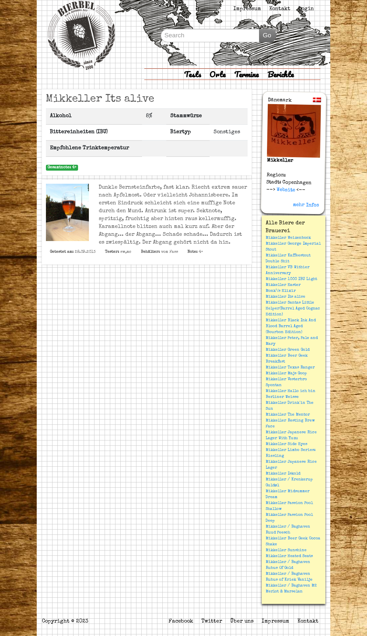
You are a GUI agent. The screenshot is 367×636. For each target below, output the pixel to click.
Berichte (280, 74)
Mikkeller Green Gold (288, 350)
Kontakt (279, 9)
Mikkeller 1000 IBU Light (291, 279)
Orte (218, 74)
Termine (246, 74)
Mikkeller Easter (283, 285)
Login (306, 9)
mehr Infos (306, 205)
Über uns (242, 621)
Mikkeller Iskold (283, 474)
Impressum (247, 9)
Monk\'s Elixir (281, 291)
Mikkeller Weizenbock (288, 238)
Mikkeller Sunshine (286, 550)
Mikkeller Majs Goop (286, 374)
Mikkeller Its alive (285, 297)
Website (285, 190)
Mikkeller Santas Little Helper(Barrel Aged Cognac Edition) (293, 309)
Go (267, 35)
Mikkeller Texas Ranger (290, 368)
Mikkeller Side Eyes (286, 444)
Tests (192, 74)
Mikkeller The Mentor (288, 415)
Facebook (181, 621)
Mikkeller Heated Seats (289, 556)
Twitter (211, 621)
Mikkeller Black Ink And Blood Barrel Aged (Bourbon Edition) (291, 326)
